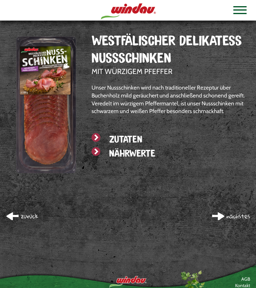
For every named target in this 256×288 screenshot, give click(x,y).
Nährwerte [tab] (123, 153)
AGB (245, 279)
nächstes (238, 216)
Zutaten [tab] (117, 139)
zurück (29, 216)
